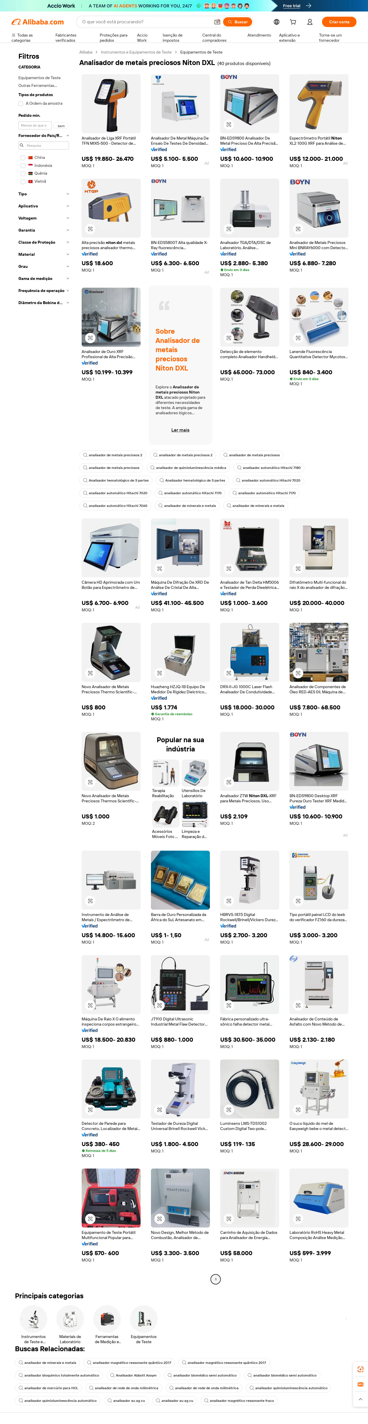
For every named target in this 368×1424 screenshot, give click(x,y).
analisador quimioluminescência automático (288, 1388)
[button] (217, 21)
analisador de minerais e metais (187, 505)
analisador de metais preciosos (251, 455)
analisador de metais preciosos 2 (112, 455)
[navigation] (43, 666)
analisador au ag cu (126, 1400)
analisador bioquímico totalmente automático (59, 1375)
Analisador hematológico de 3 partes (116, 480)
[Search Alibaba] (145, 22)
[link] (360, 1369)
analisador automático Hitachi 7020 (268, 480)
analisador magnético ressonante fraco (239, 1400)
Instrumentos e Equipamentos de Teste (136, 52)
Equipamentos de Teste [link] (201, 52)
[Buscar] (237, 21)
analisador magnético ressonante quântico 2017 (129, 1362)
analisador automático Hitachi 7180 (269, 467)
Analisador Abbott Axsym (133, 1375)
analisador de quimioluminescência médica (188, 467)
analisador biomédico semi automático (202, 1375)
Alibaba (85, 52)
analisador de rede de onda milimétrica (123, 1388)
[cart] (294, 22)
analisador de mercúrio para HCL (48, 1388)
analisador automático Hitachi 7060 (115, 505)
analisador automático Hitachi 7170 (190, 493)
